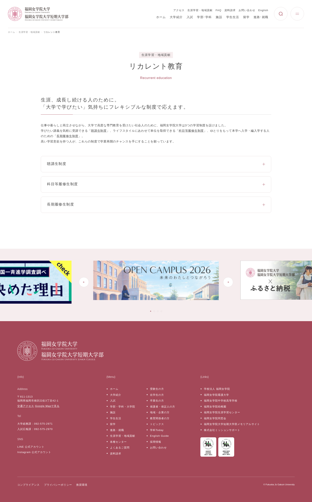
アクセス (178, 10)
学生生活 (232, 17)
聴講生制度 (99, 130)
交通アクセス (25, 406)
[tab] (150, 311)
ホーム (161, 17)
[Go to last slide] (84, 282)
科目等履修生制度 (191, 130)
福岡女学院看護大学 (216, 394)
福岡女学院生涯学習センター (222, 412)
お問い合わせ (247, 10)
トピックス (157, 424)
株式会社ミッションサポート (222, 430)
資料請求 (230, 10)
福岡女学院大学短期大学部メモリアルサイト (232, 424)
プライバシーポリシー (58, 484)
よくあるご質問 (120, 447)
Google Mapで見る (47, 406)
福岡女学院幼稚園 (215, 406)
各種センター (118, 441)
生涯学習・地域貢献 (200, 10)
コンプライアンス (28, 484)
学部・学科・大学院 (122, 406)
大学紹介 (176, 17)
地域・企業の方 (160, 412)
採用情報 (155, 441)
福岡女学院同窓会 (215, 418)
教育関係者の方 (160, 418)
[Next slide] (228, 282)
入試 (190, 17)
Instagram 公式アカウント (34, 452)
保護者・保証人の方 (162, 406)
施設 (219, 17)
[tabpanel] (156, 282)
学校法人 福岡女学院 (217, 388)
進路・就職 (117, 430)
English (263, 10)
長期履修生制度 (67, 136)
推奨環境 (81, 484)
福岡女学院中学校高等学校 (220, 400)
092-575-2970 (43, 429)
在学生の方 (157, 394)
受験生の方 (157, 388)
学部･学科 (204, 17)
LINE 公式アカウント (30, 446)
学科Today (157, 430)
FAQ (218, 10)
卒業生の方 (157, 400)
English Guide (159, 435)
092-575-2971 (43, 423)
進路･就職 (261, 17)
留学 (246, 17)
